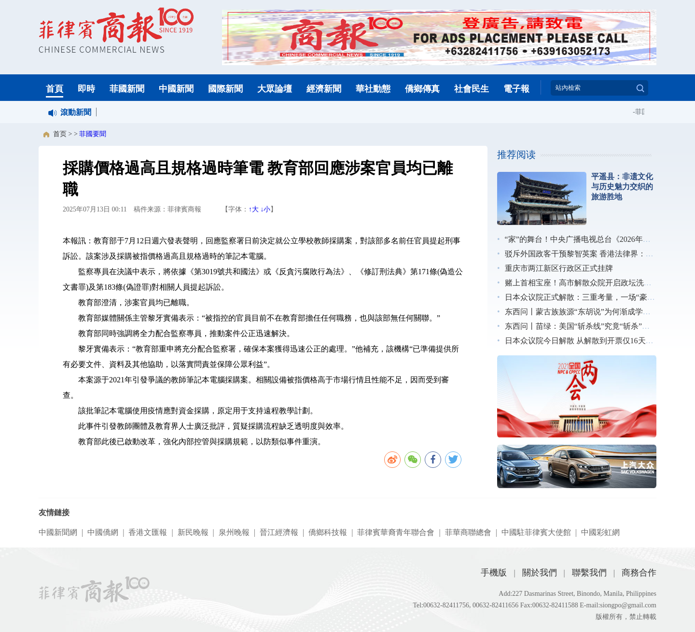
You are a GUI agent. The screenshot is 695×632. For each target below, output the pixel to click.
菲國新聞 (127, 89)
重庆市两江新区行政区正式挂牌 (559, 268)
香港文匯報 (147, 532)
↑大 (254, 209)
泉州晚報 (234, 532)
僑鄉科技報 (327, 532)
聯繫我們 (589, 572)
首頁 (54, 89)
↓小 (265, 209)
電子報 (516, 89)
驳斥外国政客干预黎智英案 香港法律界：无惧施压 (591, 254)
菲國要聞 (92, 134)
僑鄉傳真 (422, 89)
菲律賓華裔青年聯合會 (395, 532)
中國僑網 (102, 532)
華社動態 (373, 89)
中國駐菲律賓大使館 (536, 532)
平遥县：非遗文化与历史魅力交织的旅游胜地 (622, 186)
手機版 (494, 572)
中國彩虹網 (600, 532)
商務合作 (639, 572)
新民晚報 (193, 532)
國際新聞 (225, 89)
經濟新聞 (323, 89)
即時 (86, 89)
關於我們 (539, 572)
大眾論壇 (274, 89)
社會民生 (471, 89)
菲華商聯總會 (468, 532)
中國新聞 (176, 89)
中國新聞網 (58, 532)
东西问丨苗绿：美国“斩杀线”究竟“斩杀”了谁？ (585, 326)
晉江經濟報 (279, 532)
